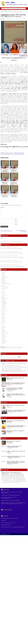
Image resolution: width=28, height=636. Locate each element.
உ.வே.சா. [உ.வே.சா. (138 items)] (14, 479)
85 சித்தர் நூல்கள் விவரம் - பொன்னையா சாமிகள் (8, 518)
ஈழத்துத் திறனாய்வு (20, 152)
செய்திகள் (3, 304)
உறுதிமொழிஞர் (4, 288)
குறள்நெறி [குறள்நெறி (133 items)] (18, 479)
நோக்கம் (2, 520)
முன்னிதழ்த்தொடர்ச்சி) (23, 55)
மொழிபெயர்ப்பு (4, 335)
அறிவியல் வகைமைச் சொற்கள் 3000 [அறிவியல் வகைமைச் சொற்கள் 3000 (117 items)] (10, 482)
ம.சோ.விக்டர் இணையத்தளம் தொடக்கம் (7, 522)
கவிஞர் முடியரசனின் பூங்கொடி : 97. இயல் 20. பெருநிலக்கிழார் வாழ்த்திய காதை (16, 457)
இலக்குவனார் (4, 282)
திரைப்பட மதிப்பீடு (5, 310)
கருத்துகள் (8, 360)
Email (16, 221)
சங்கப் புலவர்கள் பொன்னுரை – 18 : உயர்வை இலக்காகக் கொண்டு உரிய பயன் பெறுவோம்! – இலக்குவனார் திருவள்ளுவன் (16, 462)
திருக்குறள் (3, 309)
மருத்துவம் (3, 331)
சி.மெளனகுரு (8, 153)
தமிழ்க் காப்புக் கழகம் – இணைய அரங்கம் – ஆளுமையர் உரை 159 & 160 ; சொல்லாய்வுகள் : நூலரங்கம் (16, 394)
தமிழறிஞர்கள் (4, 307)
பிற (2, 325)
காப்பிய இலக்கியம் (5, 298)
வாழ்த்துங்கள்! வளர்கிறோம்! (5, 524)
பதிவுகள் (3, 360)
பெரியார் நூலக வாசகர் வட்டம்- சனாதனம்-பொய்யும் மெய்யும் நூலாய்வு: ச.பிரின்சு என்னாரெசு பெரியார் (15, 388)
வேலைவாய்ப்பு (4, 341)
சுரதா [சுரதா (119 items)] (2, 482)
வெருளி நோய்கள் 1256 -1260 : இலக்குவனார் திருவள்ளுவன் (9, 260)
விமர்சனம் (22, 153)
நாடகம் (3, 315)
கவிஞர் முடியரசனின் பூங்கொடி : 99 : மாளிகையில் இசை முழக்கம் (14, 447)
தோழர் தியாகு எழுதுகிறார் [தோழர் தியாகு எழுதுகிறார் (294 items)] (14, 474)
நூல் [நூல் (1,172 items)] (20, 473)
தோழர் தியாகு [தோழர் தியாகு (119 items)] (22, 481)
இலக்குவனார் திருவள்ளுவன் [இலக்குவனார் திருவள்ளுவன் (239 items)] (17, 475)
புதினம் (3, 328)
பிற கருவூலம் (4, 326)
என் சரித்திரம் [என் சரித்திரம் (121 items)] (17, 481)
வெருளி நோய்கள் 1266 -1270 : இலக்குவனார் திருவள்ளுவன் (9, 251)
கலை (2, 293)
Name (16, 219)
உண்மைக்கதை (4, 285)
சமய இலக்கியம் (4, 303)
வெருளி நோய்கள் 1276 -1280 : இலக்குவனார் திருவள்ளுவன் (11, 365)
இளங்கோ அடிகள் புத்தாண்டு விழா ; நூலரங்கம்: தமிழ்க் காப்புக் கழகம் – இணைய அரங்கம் (16, 383)
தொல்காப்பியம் (4, 314)
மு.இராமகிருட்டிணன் (5, 333)
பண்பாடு (3, 320)
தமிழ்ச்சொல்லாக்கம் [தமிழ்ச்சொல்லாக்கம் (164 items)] (20, 477)
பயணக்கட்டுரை (4, 321)
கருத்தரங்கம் (4, 292)
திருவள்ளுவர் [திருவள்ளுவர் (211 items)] (13, 477)
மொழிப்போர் (4, 336)
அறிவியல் (3, 274)
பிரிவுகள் (13, 360)
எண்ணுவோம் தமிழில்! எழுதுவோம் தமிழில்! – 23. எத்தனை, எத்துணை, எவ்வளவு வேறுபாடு (16, 426)
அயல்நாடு (8, 10)
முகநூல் (3, 334)
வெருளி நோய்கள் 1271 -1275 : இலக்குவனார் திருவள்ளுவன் (11, 368)
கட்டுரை (11, 152)
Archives (2, 346)
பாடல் (3, 323)
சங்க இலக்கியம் (4, 302)
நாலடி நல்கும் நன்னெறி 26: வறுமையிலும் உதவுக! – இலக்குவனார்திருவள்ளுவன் (14, 367)
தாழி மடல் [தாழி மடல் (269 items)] (9, 475)
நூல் (12, 153)
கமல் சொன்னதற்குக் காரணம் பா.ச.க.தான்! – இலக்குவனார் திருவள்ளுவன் (11, 241)
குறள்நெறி (3, 299)
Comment (2, 207)
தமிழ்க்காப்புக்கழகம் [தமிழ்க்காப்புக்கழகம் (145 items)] (8, 479)
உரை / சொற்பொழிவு (5, 287)
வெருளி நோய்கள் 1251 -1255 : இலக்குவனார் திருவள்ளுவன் (9, 264)
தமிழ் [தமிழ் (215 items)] (9, 477)
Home (5, 10)
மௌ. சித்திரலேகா (17, 153)
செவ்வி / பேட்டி (4, 305)
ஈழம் (9, 152)
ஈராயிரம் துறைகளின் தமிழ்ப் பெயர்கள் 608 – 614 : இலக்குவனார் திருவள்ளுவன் (6, 230)
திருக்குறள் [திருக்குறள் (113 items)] (17, 482)
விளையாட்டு (4, 338)
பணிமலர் (3, 319)
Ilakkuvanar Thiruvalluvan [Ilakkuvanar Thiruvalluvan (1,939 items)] (10, 473)
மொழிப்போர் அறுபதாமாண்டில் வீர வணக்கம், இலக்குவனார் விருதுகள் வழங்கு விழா (17, 411)
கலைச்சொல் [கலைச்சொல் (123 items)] (13, 481)
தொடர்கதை (3, 313)
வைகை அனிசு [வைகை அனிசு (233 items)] (5, 477)
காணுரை (3, 297)
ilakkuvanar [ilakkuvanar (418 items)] (5, 474)
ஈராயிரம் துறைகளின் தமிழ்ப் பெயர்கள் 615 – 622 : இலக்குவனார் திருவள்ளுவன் (21, 231)
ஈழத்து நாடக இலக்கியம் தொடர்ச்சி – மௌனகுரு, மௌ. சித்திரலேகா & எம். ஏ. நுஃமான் (5, 196)
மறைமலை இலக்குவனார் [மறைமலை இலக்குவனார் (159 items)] (15, 478)
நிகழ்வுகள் (3, 316)
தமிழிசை (3, 308)
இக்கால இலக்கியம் (5, 277)
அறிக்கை (3, 273)
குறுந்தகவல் (3, 300)
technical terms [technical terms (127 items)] (22, 479)
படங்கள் (3, 318)
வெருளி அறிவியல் (4, 340)
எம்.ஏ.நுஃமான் (3, 153)
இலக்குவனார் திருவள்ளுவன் (7, 17)
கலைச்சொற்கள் (4, 294)
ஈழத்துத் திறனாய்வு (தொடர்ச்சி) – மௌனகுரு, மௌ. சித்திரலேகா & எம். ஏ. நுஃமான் (14, 171)
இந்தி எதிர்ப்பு (4, 279)
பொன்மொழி (4, 330)
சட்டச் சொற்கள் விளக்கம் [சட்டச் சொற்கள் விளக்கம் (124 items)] (6, 481)
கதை (2, 290)
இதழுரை (3, 278)
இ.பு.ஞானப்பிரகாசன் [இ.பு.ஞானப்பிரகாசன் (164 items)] (6, 478)
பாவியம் (3, 324)
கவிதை (3, 295)
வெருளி (3, 339)
